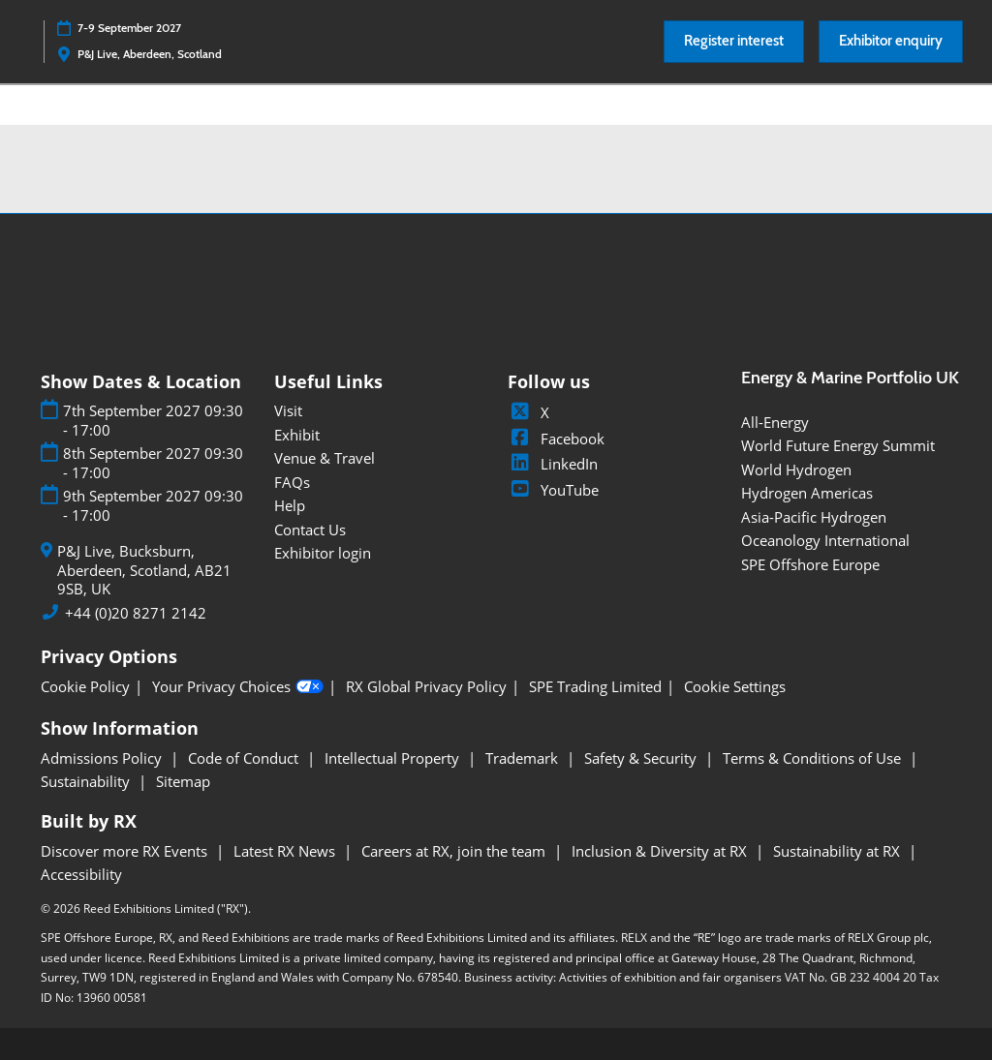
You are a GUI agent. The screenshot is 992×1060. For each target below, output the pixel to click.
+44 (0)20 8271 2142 (135, 613)
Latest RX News (286, 851)
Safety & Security (642, 758)
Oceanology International (825, 540)
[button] (734, 41)
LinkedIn (553, 463)
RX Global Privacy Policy (426, 687)
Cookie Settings (735, 687)
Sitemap (183, 781)
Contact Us (310, 529)
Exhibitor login (322, 552)
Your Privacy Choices (238, 687)
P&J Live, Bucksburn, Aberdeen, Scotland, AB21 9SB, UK (144, 570)
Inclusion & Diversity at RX (661, 851)
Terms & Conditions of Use (814, 758)
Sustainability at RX (838, 851)
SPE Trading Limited (595, 687)
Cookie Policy (85, 687)
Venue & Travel (324, 458)
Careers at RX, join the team (455, 851)
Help (289, 505)
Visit (288, 410)
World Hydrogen (796, 469)
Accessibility (81, 874)
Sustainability (87, 781)
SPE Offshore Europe (810, 564)
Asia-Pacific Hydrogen (813, 517)
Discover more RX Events (126, 851)
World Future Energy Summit (838, 445)
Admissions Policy (103, 758)
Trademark (523, 758)
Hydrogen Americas (807, 492)
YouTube (553, 490)
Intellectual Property (394, 758)
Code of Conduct (245, 758)
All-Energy (775, 422)
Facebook (556, 438)
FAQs (292, 482)
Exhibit (297, 434)
